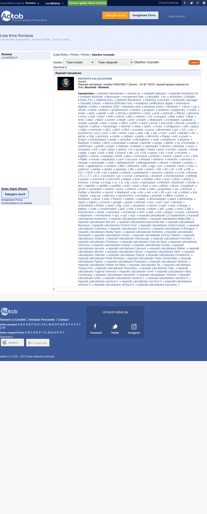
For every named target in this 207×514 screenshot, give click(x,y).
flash (119, 156)
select (150, 169)
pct (169, 192)
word (144, 123)
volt (159, 212)
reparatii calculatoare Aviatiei (128, 218)
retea (137, 126)
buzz (120, 189)
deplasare (156, 119)
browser (157, 175)
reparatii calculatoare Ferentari (172, 238)
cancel (153, 205)
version (135, 109)
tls (162, 192)
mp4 (172, 205)
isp (134, 192)
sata (140, 133)
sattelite (90, 185)
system (188, 162)
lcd (95, 149)
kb (105, 172)
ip (176, 192)
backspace (149, 182)
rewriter (140, 116)
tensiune (193, 212)
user (121, 159)
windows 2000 (110, 106)
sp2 (125, 215)
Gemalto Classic (90, 103)
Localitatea (53, 3)
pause (183, 149)
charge (183, 205)
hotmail (140, 202)
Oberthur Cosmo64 (157, 100)
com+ (163, 133)
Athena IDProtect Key (118, 103)
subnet (184, 192)
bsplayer (83, 142)
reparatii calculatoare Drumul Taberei (157, 235)
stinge (158, 142)
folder (83, 159)
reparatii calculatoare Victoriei (157, 274)
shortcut (187, 189)
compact (160, 116)
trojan (110, 146)
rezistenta (129, 212)
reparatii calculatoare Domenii (143, 232)
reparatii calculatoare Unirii (136, 271)
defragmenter (125, 162)
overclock (98, 179)
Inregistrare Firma (143, 15)
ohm (142, 212)
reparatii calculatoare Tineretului (116, 268)
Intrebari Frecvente (42, 319)
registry (83, 156)
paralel (183, 133)
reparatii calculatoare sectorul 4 (142, 281)
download (119, 142)
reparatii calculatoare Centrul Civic (115, 225)
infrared (164, 182)
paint (173, 199)
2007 (134, 123)
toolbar (82, 192)
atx (176, 129)
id (131, 149)
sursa (150, 129)
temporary (142, 175)
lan (141, 192)
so (178, 142)
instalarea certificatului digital (154, 103)
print (161, 149)
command (140, 156)
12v (183, 129)
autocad (168, 113)
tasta (152, 149)
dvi (193, 133)
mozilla (191, 123)
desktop (179, 146)
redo (152, 189)
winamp (184, 139)
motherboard (98, 139)
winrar (95, 156)
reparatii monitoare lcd (184, 93)
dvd (130, 116)
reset (111, 205)
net (149, 192)
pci (160, 166)
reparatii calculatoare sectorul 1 (124, 278)
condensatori (108, 208)
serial (122, 133)
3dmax (180, 113)
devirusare (113, 96)
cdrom (120, 116)
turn (127, 205)
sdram (152, 208)
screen (111, 119)
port (173, 133)
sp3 (133, 215)
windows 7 (173, 106)
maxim (142, 119)
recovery (182, 152)
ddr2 (117, 129)
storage (83, 162)
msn (151, 202)
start (92, 116)
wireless (158, 159)
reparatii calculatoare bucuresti (157, 284)
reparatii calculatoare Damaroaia (128, 238)
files (122, 166)
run (187, 156)
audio (112, 139)
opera (81, 202)
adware (137, 146)
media (96, 142)
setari (113, 123)
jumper (84, 179)
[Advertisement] (16, 124)
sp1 (117, 215)
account (132, 159)
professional (120, 109)
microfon (125, 139)
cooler (116, 136)
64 (166, 169)
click (140, 169)
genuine (193, 113)
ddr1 (108, 129)
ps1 (97, 133)
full (144, 152)
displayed (123, 192)
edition (104, 109)
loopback (188, 185)
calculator (153, 96)
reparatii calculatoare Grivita (152, 245)
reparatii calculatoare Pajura (126, 255)
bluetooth (178, 182)
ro (122, 182)
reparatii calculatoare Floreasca (98, 241)
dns (195, 192)
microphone (142, 139)
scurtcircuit (85, 133)
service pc (133, 93)
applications (95, 166)
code (93, 208)
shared (176, 162)
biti (159, 169)
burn (182, 166)
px (119, 175)
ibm (158, 179)
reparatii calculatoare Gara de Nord (144, 241)
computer (84, 149)
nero (191, 166)
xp (194, 106)
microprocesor (175, 175)
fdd (189, 208)
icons (190, 146)
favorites (95, 192)
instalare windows (91, 96)
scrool (128, 175)
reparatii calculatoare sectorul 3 (98, 281)
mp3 (163, 205)
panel (178, 156)
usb (113, 133)
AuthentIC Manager (185, 100)
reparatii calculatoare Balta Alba (171, 218)
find (195, 156)
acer (137, 179)
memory (83, 182)
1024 (89, 172)
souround (108, 175)
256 (188, 169)
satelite (103, 185)
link (145, 166)
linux (187, 106)
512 (80, 172)
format (141, 208)
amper (169, 212)
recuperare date (133, 96)
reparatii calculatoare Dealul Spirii (99, 232)
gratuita (187, 119)
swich (147, 126)
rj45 (186, 126)
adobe (96, 169)
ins (162, 152)
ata (132, 133)
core (154, 185)
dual (145, 185)
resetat (82, 123)
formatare (189, 142)
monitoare (175, 96)
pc (164, 96)
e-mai (180, 172)
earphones (169, 139)
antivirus (163, 109)
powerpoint (141, 172)
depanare (86, 215)
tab (131, 152)
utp (155, 133)
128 (180, 169)
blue (90, 119)
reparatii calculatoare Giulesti (112, 245)
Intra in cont (177, 16)
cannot (109, 192)
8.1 (97, 175)
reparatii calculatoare (110, 93)
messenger (110, 126)
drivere (166, 146)
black (99, 119)
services (186, 159)
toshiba (148, 179)
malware (123, 146)
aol (159, 202)
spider (141, 199)
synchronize (125, 195)
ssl (156, 192)
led (175, 136)
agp (152, 166)
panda (102, 113)
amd (136, 185)
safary (93, 202)
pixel (112, 149)
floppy (166, 136)
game (81, 136)
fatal (190, 116)
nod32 (193, 109)
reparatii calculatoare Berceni (96, 222)
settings (192, 175)
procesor (103, 136)
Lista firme (60, 54)
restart (82, 139)
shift (110, 152)
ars (191, 129)
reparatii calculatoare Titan (157, 268)
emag (95, 182)
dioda (100, 212)
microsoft (167, 123)
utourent (157, 172)
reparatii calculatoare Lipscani (127, 248)
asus (135, 182)
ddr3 (126, 129)
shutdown (139, 205)
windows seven (154, 106)
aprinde (146, 142)
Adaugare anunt (115, 15)
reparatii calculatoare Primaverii (126, 261)
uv (115, 182)
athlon (164, 185)
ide (132, 169)
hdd (110, 116)
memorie (96, 129)
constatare (172, 119)
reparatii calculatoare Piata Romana (101, 258)
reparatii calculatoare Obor (163, 251)
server (82, 109)
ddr (162, 208)
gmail (128, 202)
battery (82, 208)
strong (122, 113)
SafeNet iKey (104, 100)
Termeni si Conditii (13, 319)
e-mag (107, 182)
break (194, 149)
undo (142, 189)
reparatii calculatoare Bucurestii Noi (141, 222)
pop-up (96, 195)
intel (127, 185)
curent (180, 212)
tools (81, 166)
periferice (135, 113)
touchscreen (86, 212)
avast (81, 113)
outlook (126, 172)
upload (133, 142)
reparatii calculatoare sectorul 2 (168, 278)
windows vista (131, 106)
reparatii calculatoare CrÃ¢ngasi (173, 228)
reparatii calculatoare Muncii (125, 251)
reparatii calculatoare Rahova (168, 261)
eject (181, 116)
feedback (84, 199)
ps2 (105, 133)
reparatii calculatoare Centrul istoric (162, 225)
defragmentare (147, 162)
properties (164, 189)
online (180, 195)
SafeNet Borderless (128, 100)
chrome (105, 202)
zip (176, 189)
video (83, 129)
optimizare (151, 146)
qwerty (122, 149)
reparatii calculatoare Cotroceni (130, 228)
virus (83, 116)
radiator (128, 136)
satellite (116, 185)
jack (122, 208)
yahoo (96, 126)
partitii (100, 146)
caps (93, 152)
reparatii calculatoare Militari (167, 248)
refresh (131, 189)
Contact (63, 319)
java (128, 156)
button (84, 195)
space (153, 152)
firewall (145, 159)
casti (156, 139)
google (117, 202)
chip (91, 136)
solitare (129, 199)
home (93, 109)
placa (195, 126)
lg (128, 182)
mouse (95, 159)
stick (111, 162)
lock (102, 152)
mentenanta (103, 215)
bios (104, 123)
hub (131, 208)
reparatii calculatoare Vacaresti (115, 274)
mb (98, 172)
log (119, 205)
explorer (83, 126)
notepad (107, 156)
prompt (155, 156)
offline (169, 195)
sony (147, 113)
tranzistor (114, 212)
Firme (74, 54)
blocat (180, 123)
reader (108, 169)
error (81, 119)
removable (97, 162)
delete (169, 142)
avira (91, 113)
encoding (143, 195)
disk (172, 116)
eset (106, 199)
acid (156, 113)
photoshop (186, 199)
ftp (148, 133)
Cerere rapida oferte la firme (87, 3)
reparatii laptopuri (155, 93)
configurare (173, 126)
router (158, 126)
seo (167, 202)
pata (170, 208)
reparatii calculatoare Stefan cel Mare (102, 264)
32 (172, 169)
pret (131, 119)
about (97, 199)
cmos (180, 208)
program (149, 109)
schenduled (85, 205)
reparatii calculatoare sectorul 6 (114, 284)
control (121, 152)
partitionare (85, 146)
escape (140, 149)
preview (157, 195)
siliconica (153, 136)
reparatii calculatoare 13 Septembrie (162, 215)
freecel (117, 199)
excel (154, 123)
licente (192, 182)
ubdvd (187, 179)
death (122, 119)
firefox (100, 205)
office (124, 123)
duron (175, 185)
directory (133, 166)
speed (114, 172)
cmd (170, 152)
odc (112, 113)
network (171, 166)
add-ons (109, 195)
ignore (170, 172)
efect (107, 142)
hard (101, 116)
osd (103, 149)
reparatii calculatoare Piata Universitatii (152, 258)
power (184, 136)
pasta (140, 136)
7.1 (89, 175)
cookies (111, 166)
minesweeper (157, 199)
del (80, 185)
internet (126, 126)
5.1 (82, 175)
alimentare (164, 129)
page (83, 152)
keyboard (109, 159)
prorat (82, 189)
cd (150, 116)
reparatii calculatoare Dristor (112, 235)
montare (138, 129)
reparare (121, 169)
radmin (109, 189)
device (164, 162)
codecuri (83, 169)
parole (94, 123)
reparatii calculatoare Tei (145, 264)
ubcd (176, 179)
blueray (192, 172)
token (94, 106)
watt (150, 212)
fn (137, 152)
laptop (127, 179)
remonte (172, 159)
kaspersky (178, 109)
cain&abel (95, 189)
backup (177, 202)
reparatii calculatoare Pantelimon (169, 255)
